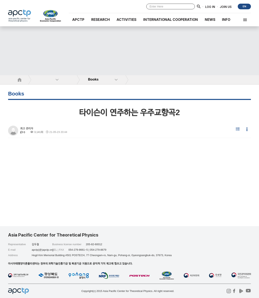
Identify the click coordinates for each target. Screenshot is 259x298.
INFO (226, 20)
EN (244, 6)
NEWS (210, 20)
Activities (126, 20)
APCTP (78, 20)
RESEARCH (100, 20)
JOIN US (226, 6)
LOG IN (210, 6)
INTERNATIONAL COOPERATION (170, 20)
